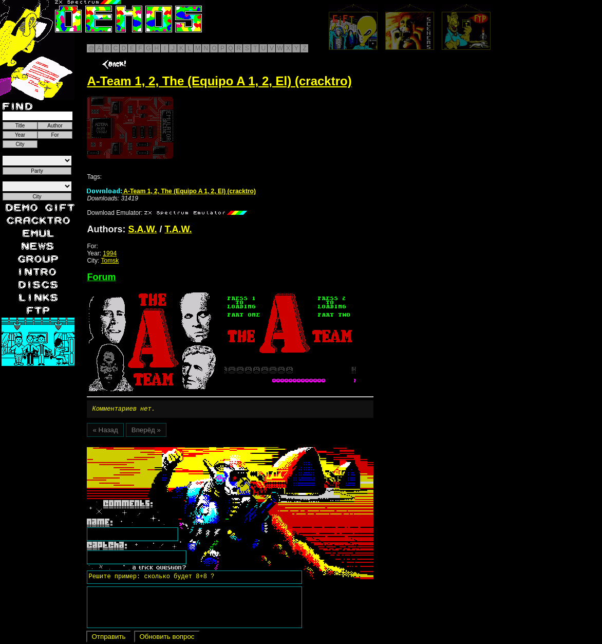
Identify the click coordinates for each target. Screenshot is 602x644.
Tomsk (110, 260)
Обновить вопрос (166, 638)
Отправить (108, 638)
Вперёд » (146, 431)
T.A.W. (178, 229)
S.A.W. (142, 229)
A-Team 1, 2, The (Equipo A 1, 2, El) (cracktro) (171, 191)
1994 (110, 253)
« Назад (105, 431)
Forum (101, 277)
